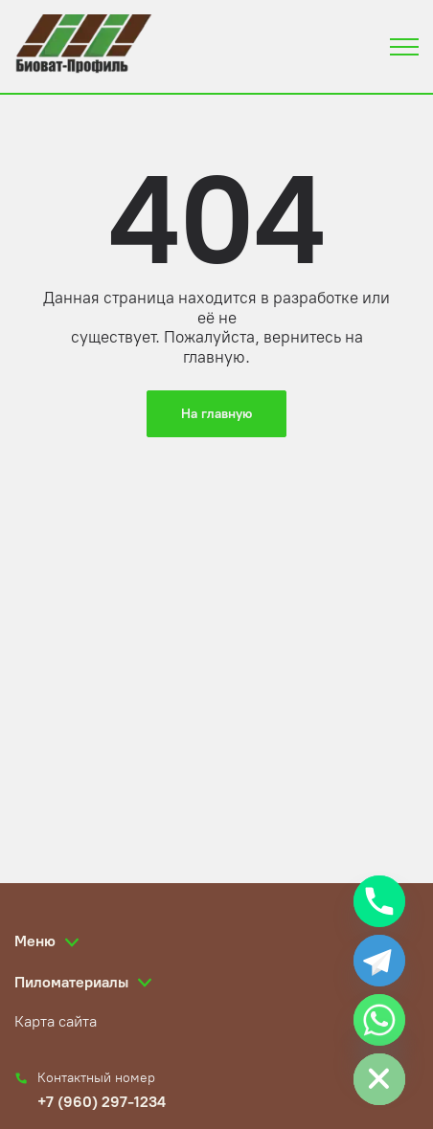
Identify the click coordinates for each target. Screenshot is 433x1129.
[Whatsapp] (379, 1020)
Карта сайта (55, 1021)
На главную (216, 414)
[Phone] (379, 901)
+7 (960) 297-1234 (101, 1102)
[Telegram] (379, 960)
